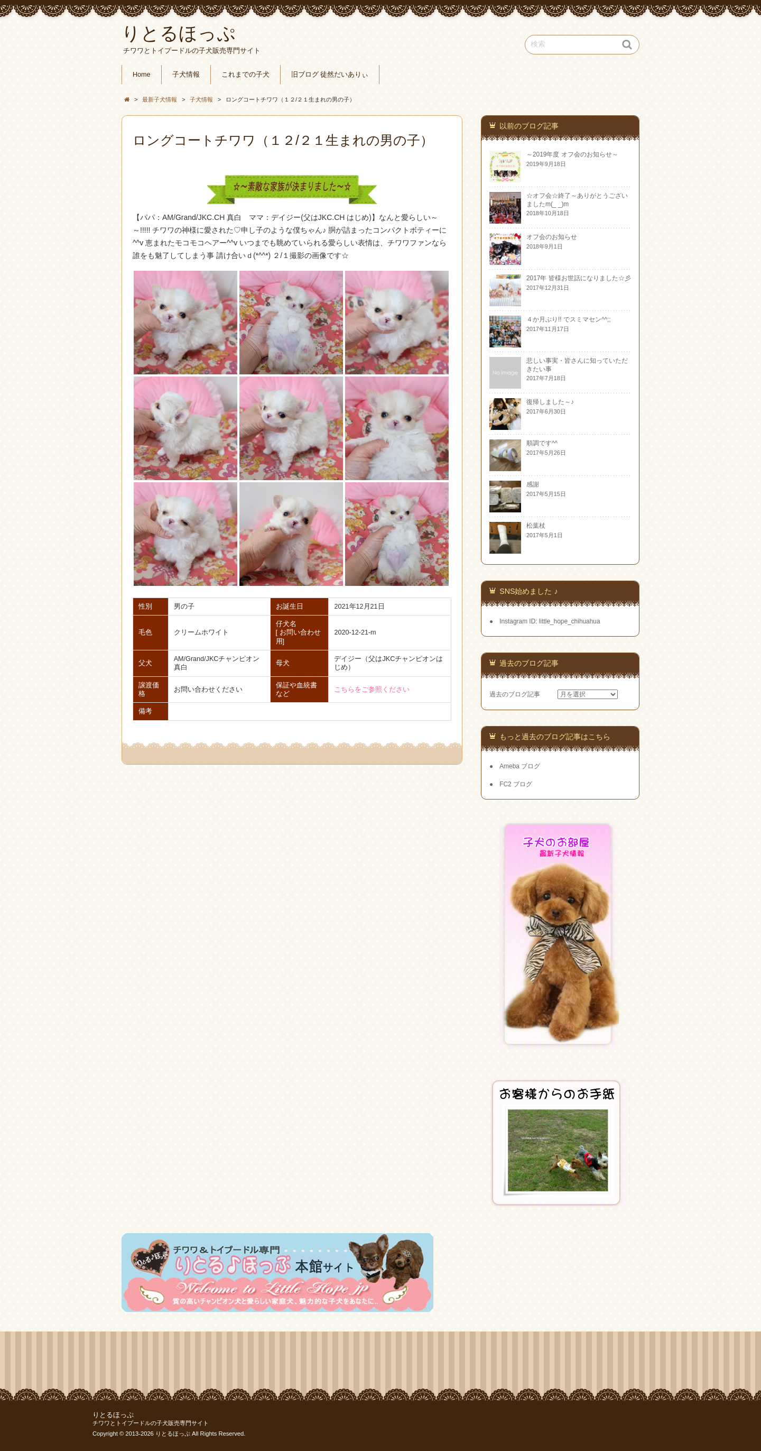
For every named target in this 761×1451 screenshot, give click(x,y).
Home (142, 74)
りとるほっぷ (113, 1415)
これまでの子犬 (245, 74)
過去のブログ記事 (514, 694)
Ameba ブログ (519, 766)
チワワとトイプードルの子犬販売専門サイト (150, 1423)
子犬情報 (186, 74)
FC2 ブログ (515, 784)
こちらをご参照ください (372, 689)
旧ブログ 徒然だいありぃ (330, 74)
